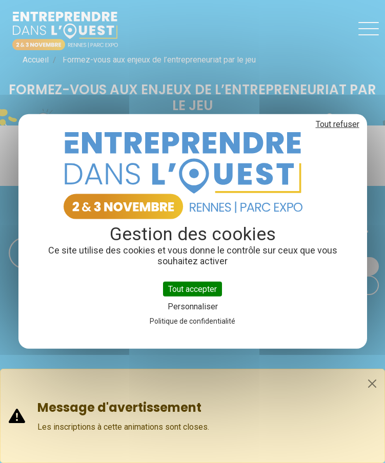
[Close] (372, 383)
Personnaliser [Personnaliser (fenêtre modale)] (193, 306)
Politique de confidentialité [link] (192, 321)
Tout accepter (192, 289)
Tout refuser (337, 124)
